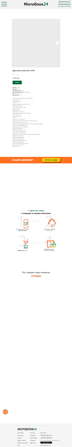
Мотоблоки (33, 435)
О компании (20, 435)
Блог (18, 445)
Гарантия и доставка (22, 442)
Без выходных (64, 6)
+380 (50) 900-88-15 (46, 438)
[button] (51, 160)
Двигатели (33, 442)
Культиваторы (33, 438)
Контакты (43, 432)
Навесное (32, 440)
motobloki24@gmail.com (45, 445)
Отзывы (19, 438)
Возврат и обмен (21, 440)
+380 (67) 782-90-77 (46, 435)
